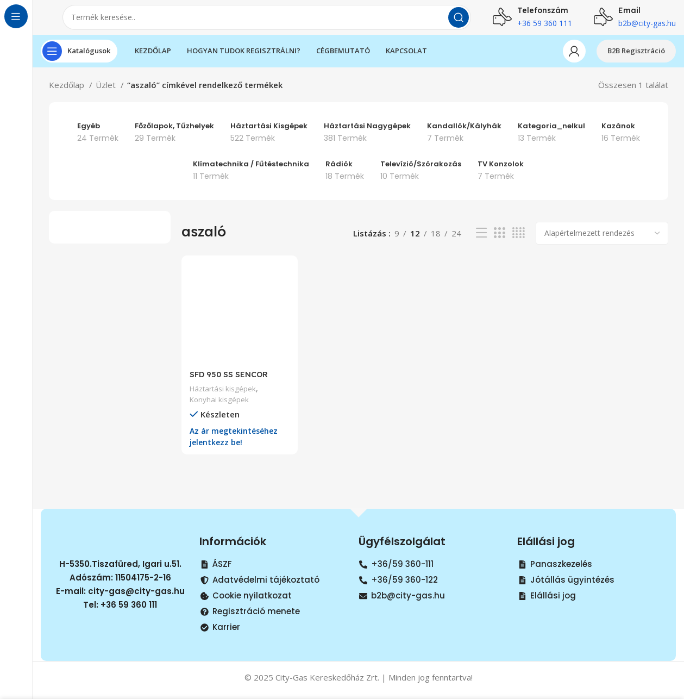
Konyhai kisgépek (221, 405)
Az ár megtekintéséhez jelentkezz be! (236, 442)
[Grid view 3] (499, 241)
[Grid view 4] (518, 241)
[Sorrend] (602, 241)
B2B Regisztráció (636, 59)
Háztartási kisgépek (225, 394)
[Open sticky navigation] (79, 60)
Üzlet (107, 93)
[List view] (481, 241)
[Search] (266, 21)
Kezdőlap (67, 93)
